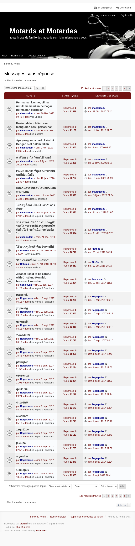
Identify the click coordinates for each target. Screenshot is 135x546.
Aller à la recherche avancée (21, 80)
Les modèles (36, 134)
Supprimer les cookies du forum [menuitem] (86, 516)
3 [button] (112, 88)
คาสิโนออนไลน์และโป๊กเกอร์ (33, 157)
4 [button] (116, 88)
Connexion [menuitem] (125, 7)
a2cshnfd (22, 416)
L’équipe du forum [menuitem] (37, 55)
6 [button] (124, 88)
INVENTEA (41, 530)
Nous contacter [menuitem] (58, 516)
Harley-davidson (38, 199)
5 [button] (120, 88)
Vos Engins (36, 117)
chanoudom (26, 113)
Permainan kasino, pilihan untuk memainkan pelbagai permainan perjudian (34, 106)
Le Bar (33, 181)
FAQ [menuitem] (4, 55)
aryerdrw (22, 456)
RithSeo (24, 250)
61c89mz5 (22, 375)
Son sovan (26, 284)
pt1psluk (22, 294)
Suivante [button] (129, 88)
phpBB (23, 523)
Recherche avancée (42, 88)
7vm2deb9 (23, 335)
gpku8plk (22, 321)
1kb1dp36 (22, 469)
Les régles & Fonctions (42, 216)
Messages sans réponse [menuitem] (103, 15)
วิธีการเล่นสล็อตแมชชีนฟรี (32, 260)
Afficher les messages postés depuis (40, 486)
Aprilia (33, 164)
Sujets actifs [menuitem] (127, 15)
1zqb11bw (22, 429)
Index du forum (38, 516)
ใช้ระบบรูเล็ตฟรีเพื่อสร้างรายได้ (35, 246)
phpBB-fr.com (23, 527)
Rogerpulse (26, 298)
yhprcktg (22, 308)
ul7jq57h (21, 348)
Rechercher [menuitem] (17, 55)
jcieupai (21, 443)
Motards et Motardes (43, 31)
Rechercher (37, 88)
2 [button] (108, 88)
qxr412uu (22, 389)
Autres (33, 240)
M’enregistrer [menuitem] (105, 7)
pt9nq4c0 (22, 362)
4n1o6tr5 (22, 402)
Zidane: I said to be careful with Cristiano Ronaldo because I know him (33, 277)
